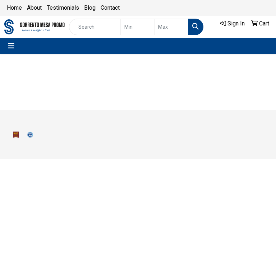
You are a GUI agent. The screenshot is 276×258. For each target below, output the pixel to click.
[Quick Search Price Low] (137, 27)
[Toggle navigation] (11, 46)
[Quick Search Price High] (171, 27)
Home (14, 7)
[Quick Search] (95, 27)
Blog (90, 7)
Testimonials (63, 7)
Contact (110, 7)
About (34, 7)
